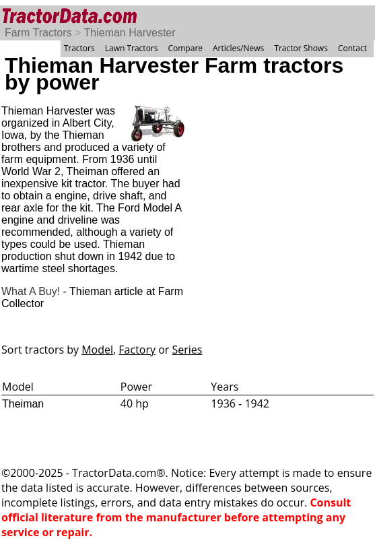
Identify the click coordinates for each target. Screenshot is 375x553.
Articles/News (238, 48)
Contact (352, 48)
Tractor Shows (301, 48)
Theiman (23, 404)
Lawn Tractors (131, 48)
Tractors (79, 48)
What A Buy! (30, 291)
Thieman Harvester (130, 32)
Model (97, 349)
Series (187, 349)
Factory (137, 349)
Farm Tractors (38, 32)
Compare (185, 48)
